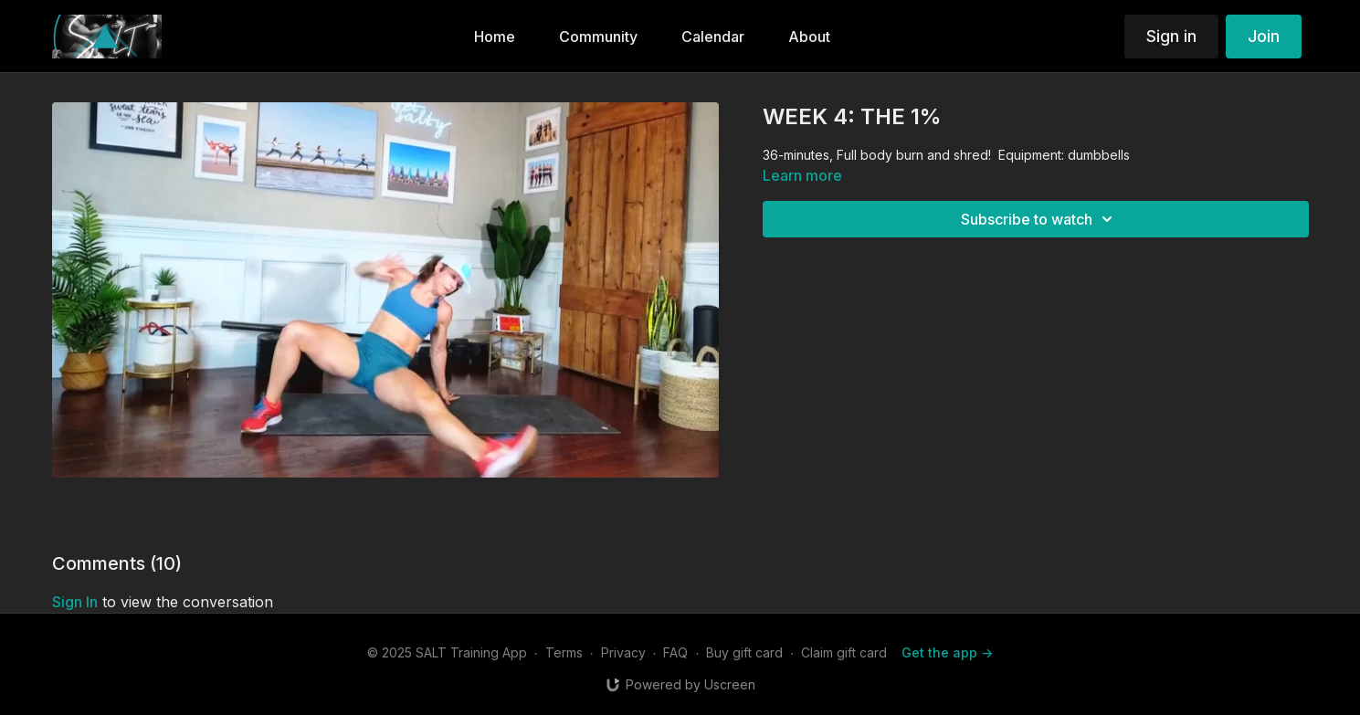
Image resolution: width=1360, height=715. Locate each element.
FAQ (675, 652)
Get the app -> (947, 652)
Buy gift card (744, 652)
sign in (75, 602)
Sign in (1171, 36)
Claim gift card (844, 652)
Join (1264, 36)
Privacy (623, 652)
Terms (564, 652)
